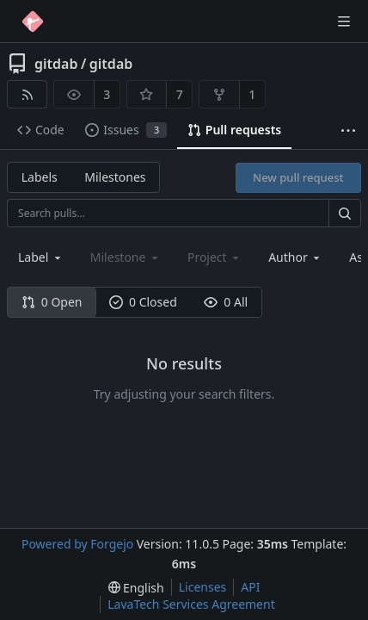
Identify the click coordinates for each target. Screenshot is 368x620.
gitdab (55, 63)
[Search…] (344, 213)
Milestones (114, 177)
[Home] (33, 21)
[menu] (136, 588)
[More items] (348, 130)
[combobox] (41, 257)
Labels (39, 177)
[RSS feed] (27, 94)
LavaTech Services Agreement (190, 604)
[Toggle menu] (343, 21)
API (250, 587)
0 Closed (143, 302)
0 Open (52, 302)
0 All (226, 302)
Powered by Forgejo (77, 544)
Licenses (203, 587)
